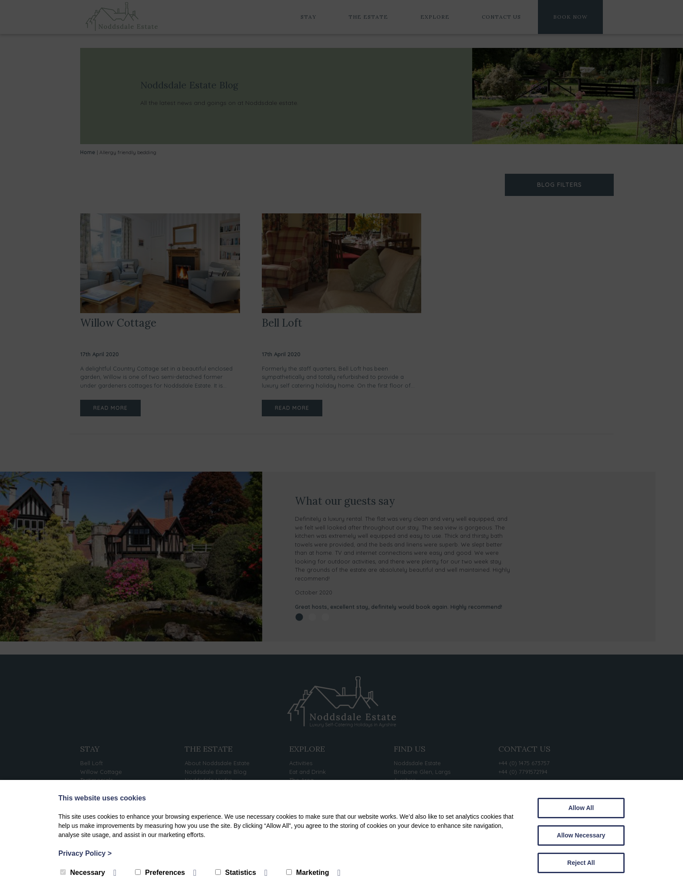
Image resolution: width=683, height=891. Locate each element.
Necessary (82, 872)
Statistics (235, 872)
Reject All (581, 862)
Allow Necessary (581, 835)
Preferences (160, 872)
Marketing (307, 872)
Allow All (581, 807)
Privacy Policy (85, 853)
